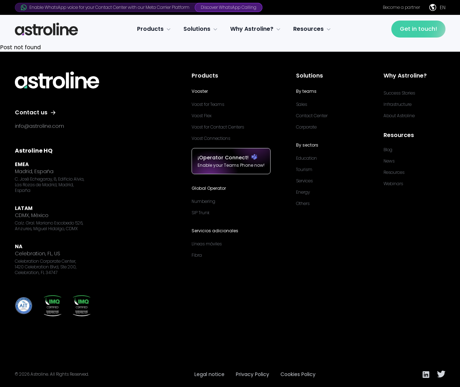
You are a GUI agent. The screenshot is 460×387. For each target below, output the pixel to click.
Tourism (304, 169)
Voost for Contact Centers (218, 127)
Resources (312, 29)
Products (154, 29)
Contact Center (312, 116)
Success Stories (399, 93)
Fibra (197, 255)
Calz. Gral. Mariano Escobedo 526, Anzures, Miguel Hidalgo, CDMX (49, 226)
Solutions (201, 29)
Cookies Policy (298, 374)
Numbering (203, 201)
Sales (301, 104)
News (389, 161)
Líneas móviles (207, 244)
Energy (303, 192)
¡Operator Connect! (231, 157)
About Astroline (399, 116)
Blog (388, 150)
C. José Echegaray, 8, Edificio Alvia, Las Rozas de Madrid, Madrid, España (49, 184)
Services (304, 181)
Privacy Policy (252, 374)
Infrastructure (397, 104)
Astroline (39, 374)
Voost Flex (201, 116)
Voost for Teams (208, 104)
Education (306, 158)
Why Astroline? (256, 29)
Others (302, 203)
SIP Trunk (201, 213)
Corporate (306, 127)
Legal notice (209, 374)
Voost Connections (211, 138)
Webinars (393, 184)
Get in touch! (418, 29)
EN (436, 7)
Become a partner (401, 7)
